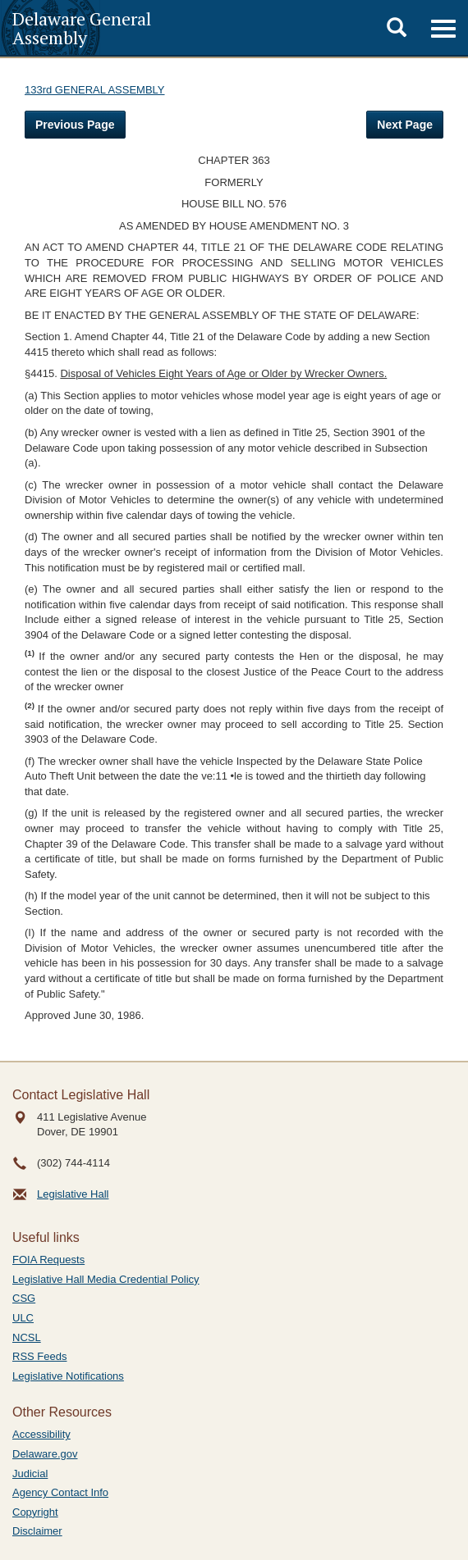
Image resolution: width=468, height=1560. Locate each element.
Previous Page (75, 124)
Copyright (35, 1512)
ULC (23, 1318)
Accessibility (41, 1434)
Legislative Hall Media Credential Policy (106, 1279)
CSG (23, 1298)
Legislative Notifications (68, 1376)
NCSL (26, 1337)
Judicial (30, 1473)
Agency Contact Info (60, 1492)
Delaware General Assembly (81, 28)
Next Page (405, 124)
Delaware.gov (45, 1454)
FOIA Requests (48, 1259)
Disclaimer (37, 1531)
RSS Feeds (39, 1356)
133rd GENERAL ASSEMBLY (95, 90)
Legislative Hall (72, 1194)
